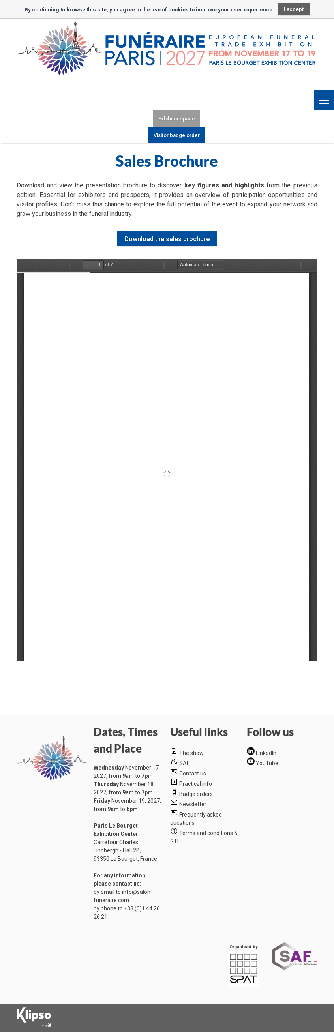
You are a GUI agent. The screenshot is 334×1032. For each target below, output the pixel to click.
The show (191, 753)
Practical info (195, 784)
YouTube (267, 763)
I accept (294, 9)
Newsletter (192, 804)
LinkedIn (266, 753)
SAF (184, 763)
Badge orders (196, 794)
